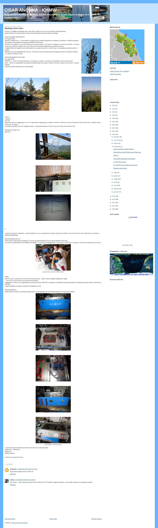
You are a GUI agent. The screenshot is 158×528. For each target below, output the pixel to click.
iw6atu (12, 480)
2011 (114, 206)
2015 (114, 134)
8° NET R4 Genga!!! (119, 162)
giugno (116, 176)
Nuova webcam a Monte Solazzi (123, 149)
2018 (114, 125)
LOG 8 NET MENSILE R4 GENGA (124, 159)
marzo (116, 185)
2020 (114, 118)
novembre (117, 140)
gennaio (116, 192)
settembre (117, 146)
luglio (116, 172)
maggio (116, 179)
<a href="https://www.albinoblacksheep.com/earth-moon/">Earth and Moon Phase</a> (131, 232)
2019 (114, 121)
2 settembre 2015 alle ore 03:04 (25, 480)
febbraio (116, 189)
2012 (114, 202)
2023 (114, 109)
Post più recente (10, 519)
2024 (114, 105)
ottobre (116, 143)
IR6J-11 (115, 155)
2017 (114, 128)
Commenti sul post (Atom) (19, 523)
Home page (53, 519)
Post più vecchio (96, 519)
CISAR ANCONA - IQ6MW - (31, 10)
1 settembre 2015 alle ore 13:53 (27, 469)
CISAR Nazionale (115, 74)
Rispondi (13, 474)
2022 (114, 112)
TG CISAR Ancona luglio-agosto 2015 (125, 165)
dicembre (117, 137)
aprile (116, 182)
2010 (114, 209)
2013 (114, 199)
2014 (114, 196)
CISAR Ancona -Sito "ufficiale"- (119, 71)
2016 (114, 131)
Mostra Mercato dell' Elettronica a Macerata (127, 152)
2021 (114, 115)
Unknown (13, 469)
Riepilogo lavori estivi (120, 168)
